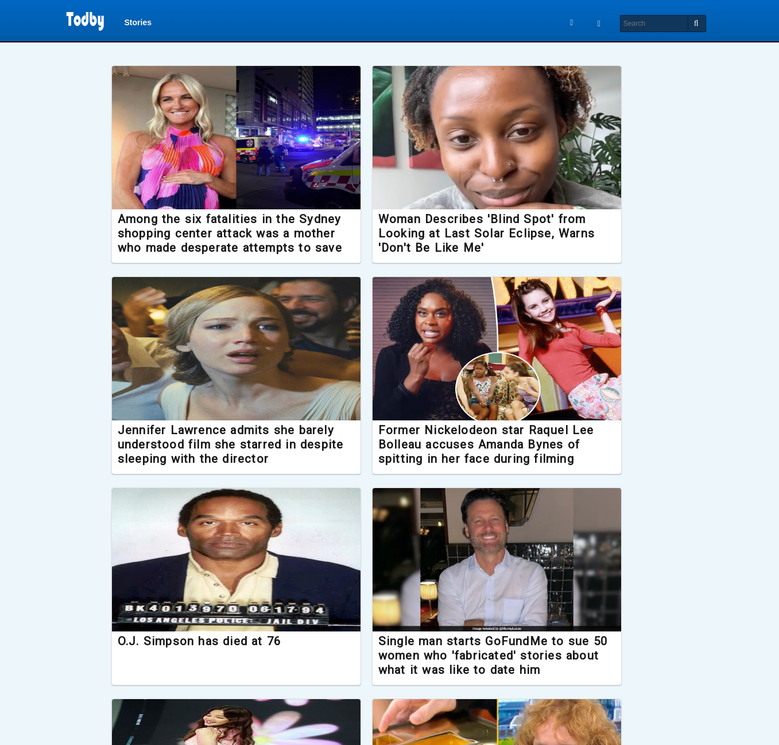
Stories (138, 24)
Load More (389, 721)
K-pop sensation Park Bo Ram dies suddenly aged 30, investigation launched (212, 668)
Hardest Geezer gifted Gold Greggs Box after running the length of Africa (381, 668)
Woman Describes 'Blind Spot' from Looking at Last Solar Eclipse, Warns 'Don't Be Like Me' (389, 245)
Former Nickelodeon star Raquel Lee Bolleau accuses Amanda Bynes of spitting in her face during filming (214, 464)
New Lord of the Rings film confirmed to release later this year (558, 661)
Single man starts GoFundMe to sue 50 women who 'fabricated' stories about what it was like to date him (562, 464)
